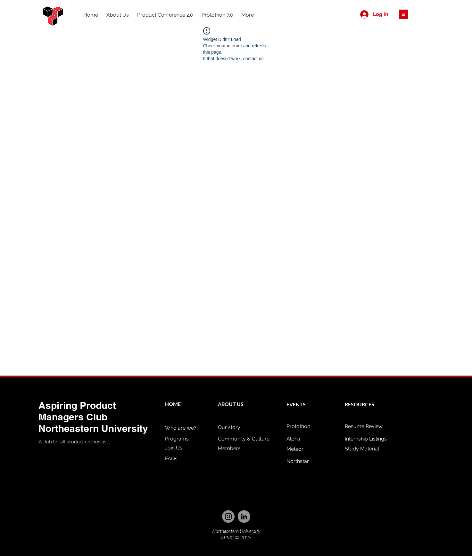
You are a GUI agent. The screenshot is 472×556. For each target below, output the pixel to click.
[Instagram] (228, 516)
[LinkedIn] (244, 516)
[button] (403, 14)
